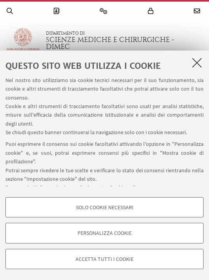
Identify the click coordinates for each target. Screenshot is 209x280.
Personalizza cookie (104, 232)
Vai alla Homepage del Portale (22, 40)
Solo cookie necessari (104, 207)
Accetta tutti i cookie (104, 259)
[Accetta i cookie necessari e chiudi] (197, 62)
